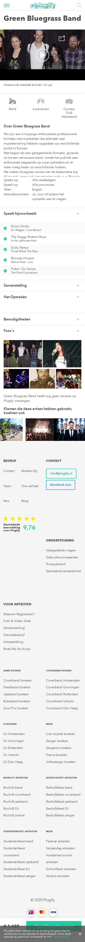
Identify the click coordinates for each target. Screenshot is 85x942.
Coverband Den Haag (62, 708)
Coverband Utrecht (60, 701)
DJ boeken (10, 724)
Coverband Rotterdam (62, 694)
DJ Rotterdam (13, 748)
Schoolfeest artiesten (61, 869)
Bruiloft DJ (11, 809)
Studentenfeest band (18, 841)
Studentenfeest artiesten (20, 831)
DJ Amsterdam (14, 734)
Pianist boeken (56, 755)
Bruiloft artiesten (15, 777)
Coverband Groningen (62, 687)
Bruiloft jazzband (15, 802)
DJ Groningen (13, 741)
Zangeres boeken (58, 748)
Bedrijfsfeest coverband (63, 795)
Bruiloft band (12, 788)
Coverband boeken (17, 680)
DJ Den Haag (13, 762)
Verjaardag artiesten (60, 848)
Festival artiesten (58, 841)
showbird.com (60, 485)
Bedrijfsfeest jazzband (62, 802)
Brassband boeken (16, 701)
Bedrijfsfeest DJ (57, 809)
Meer (49, 724)
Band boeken (12, 670)
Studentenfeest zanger (19, 876)
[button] (42, 213)
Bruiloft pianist (13, 815)
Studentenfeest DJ (16, 869)
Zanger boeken (57, 741)
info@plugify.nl (61, 473)
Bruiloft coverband (17, 795)
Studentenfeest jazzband (21, 862)
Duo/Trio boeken (16, 708)
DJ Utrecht (11, 755)
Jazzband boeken (16, 694)
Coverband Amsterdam (63, 680)
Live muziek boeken (60, 734)
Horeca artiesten (58, 876)
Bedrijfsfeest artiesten (61, 777)
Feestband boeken (17, 687)
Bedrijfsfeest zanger (60, 815)
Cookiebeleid (60, 936)
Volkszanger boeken (60, 762)
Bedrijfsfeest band (59, 788)
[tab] (42, 213)
